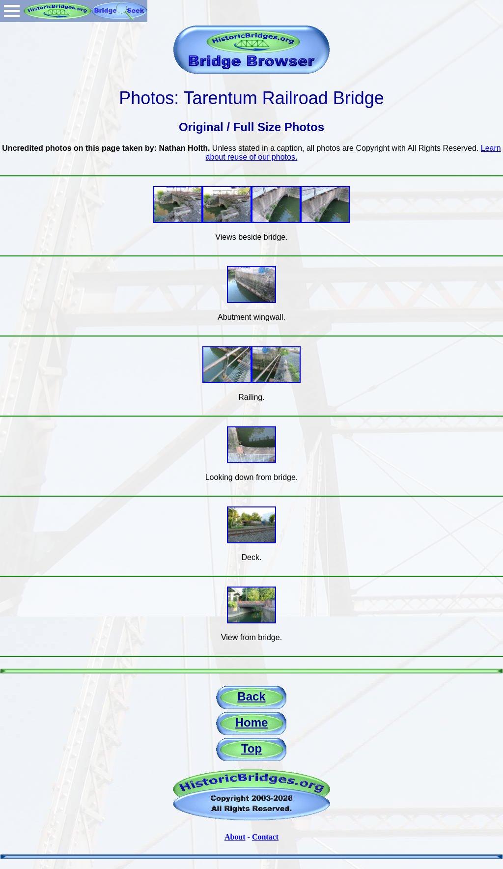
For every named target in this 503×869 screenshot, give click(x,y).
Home (251, 722)
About (235, 837)
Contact (265, 837)
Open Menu (12, 11)
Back (251, 696)
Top (251, 748)
